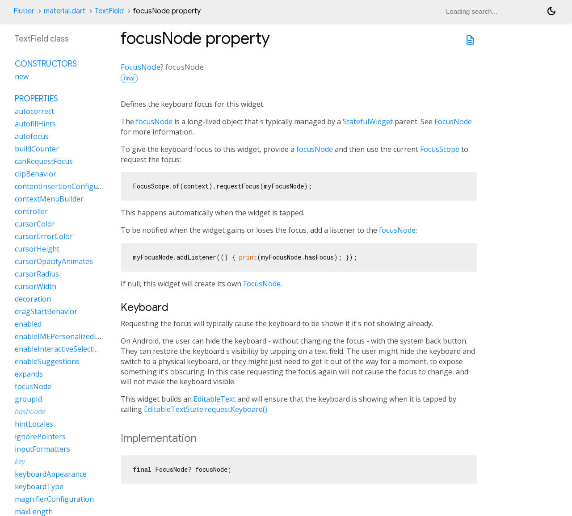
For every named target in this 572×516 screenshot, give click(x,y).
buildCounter (37, 149)
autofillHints (35, 124)
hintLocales (34, 424)
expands (29, 374)
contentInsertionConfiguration (66, 186)
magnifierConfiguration (54, 499)
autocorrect (34, 111)
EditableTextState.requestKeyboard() (205, 409)
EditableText (214, 399)
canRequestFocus (44, 161)
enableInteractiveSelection (59, 349)
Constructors (46, 64)
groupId (28, 399)
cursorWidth (35, 286)
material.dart (64, 11)
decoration (33, 299)
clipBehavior (35, 174)
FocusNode (140, 67)
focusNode (154, 121)
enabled (28, 324)
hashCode (30, 411)
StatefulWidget (368, 121)
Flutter (23, 11)
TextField (109, 11)
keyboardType (39, 486)
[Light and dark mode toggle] (551, 11)
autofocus (32, 136)
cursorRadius (37, 274)
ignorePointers (40, 436)
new (22, 76)
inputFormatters (42, 449)
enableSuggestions (47, 361)
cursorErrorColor (44, 236)
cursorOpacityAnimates (54, 261)
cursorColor (35, 224)
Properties (36, 99)
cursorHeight (37, 249)
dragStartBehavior (46, 311)
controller (31, 211)
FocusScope (439, 149)
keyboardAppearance (51, 474)
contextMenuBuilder (49, 199)
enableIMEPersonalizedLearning (69, 336)
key (20, 461)
